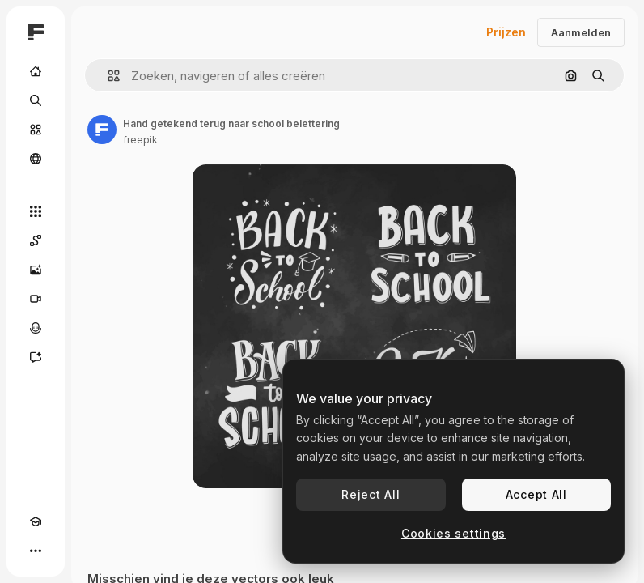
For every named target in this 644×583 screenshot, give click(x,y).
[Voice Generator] (36, 328)
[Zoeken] (36, 100)
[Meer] (36, 551)
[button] (107, 76)
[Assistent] (36, 357)
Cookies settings (453, 533)
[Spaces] (36, 240)
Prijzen (506, 32)
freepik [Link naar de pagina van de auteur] (140, 140)
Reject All (370, 494)
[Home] (36, 71)
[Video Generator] (36, 299)
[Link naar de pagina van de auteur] (102, 129)
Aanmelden (581, 32)
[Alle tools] (36, 211)
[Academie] (36, 521)
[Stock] (36, 130)
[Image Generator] (36, 270)
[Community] (36, 159)
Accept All (536, 494)
